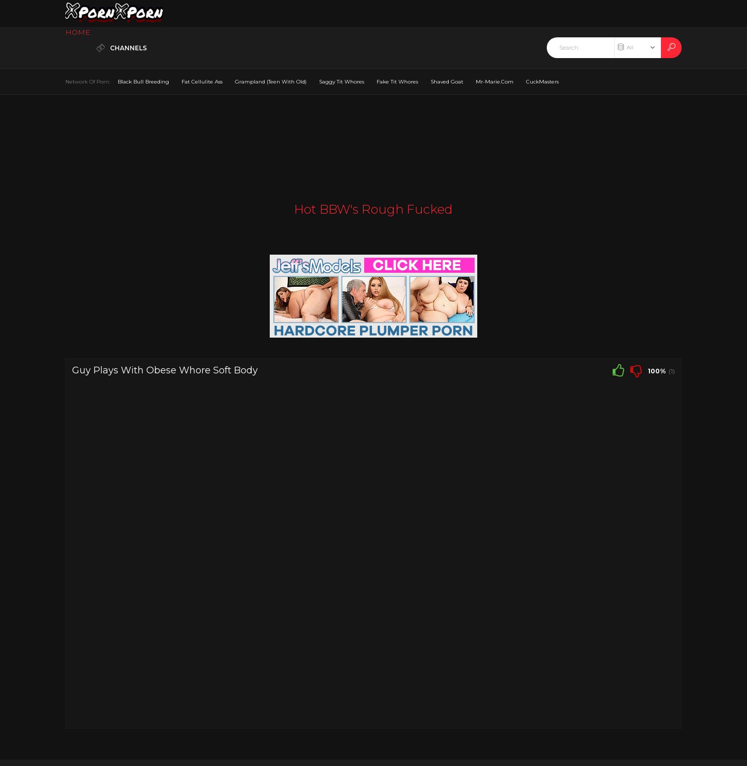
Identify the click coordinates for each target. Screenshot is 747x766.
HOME (77, 32)
